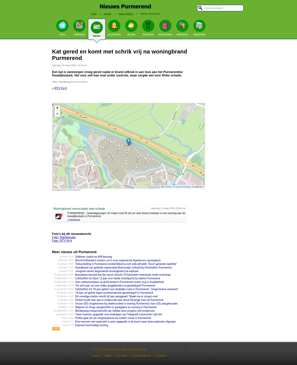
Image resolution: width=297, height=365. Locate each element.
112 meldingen (114, 27)
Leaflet (166, 186)
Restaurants (148, 27)
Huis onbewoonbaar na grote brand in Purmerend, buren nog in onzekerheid (119, 281)
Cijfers (62, 27)
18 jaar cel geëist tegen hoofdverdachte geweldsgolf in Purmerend (114, 292)
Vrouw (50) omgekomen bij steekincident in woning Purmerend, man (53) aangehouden (126, 303)
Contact (96, 355)
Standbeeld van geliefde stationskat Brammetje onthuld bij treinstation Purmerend (123, 267)
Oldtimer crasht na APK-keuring (93, 256)
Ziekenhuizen (199, 27)
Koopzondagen (165, 27)
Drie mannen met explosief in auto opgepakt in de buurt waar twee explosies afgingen (125, 321)
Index (94, 14)
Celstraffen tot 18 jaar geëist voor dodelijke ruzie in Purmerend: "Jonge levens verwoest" (126, 289)
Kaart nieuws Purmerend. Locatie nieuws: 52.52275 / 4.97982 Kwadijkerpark (128, 146)
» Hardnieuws (73, 219)
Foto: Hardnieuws (64, 237)
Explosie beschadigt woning (91, 325)
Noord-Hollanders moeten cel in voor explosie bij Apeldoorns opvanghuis (118, 260)
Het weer (131, 27)
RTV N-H (61, 88)
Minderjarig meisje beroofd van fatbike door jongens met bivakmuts (115, 310)
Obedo (142, 349)
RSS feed (121, 355)
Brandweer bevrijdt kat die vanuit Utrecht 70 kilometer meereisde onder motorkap (122, 274)
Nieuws (97, 30)
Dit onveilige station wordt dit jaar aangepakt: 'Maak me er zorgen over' (116, 296)
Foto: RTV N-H (62, 240)
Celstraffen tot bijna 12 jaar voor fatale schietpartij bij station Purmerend (117, 278)
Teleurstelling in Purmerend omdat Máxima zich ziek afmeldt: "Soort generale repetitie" (126, 263)
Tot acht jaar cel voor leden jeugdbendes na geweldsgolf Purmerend (115, 285)
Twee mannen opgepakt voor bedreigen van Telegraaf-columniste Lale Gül (118, 314)
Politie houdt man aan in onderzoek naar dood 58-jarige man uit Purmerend (119, 299)
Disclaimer (161, 355)
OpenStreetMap (183, 186)
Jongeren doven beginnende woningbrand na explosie (106, 271)
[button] (128, 142)
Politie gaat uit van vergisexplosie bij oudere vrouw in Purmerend (113, 317)
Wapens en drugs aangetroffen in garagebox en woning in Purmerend (115, 307)
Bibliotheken (182, 27)
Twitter (108, 355)
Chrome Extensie (141, 355)
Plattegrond (79, 27)
